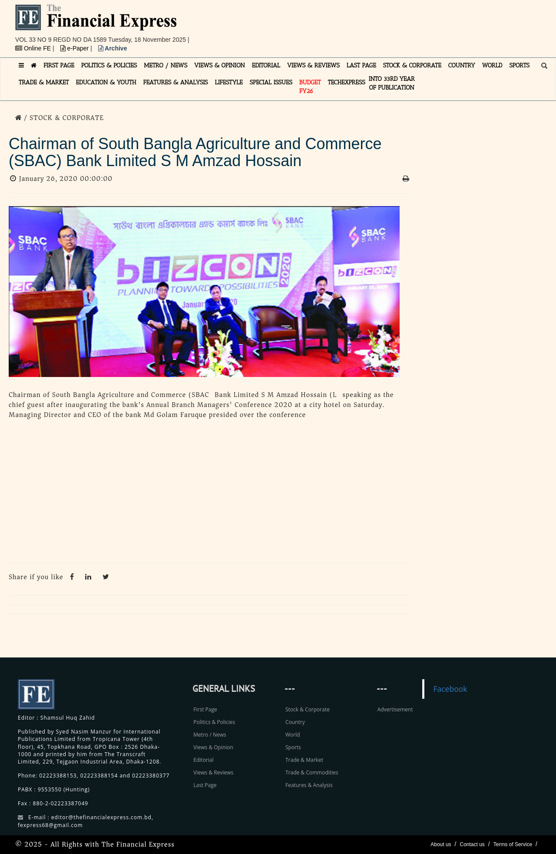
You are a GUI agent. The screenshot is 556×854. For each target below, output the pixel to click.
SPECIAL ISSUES (271, 82)
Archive (112, 48)
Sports (293, 747)
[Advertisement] (398, 23)
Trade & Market (304, 760)
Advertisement (395, 709)
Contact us (472, 844)
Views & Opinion (213, 747)
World (292, 734)
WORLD (492, 65)
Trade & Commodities (311, 772)
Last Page (204, 785)
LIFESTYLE (229, 82)
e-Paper (75, 48)
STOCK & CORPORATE (412, 65)
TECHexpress (346, 82)
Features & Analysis (309, 785)
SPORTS (519, 65)
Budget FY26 (310, 87)
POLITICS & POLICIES (109, 65)
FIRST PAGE (58, 65)
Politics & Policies (214, 722)
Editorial (203, 760)
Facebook (450, 689)
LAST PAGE (361, 65)
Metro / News (209, 734)
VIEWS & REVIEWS (313, 65)
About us (440, 844)
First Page (205, 709)
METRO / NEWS (165, 65)
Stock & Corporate (307, 709)
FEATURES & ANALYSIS (175, 82)
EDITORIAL (266, 65)
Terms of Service (512, 844)
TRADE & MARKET (44, 82)
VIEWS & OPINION (219, 65)
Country (295, 722)
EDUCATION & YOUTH (106, 82)
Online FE (34, 48)
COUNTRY (461, 65)
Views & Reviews (213, 772)
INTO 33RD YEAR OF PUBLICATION (392, 83)
